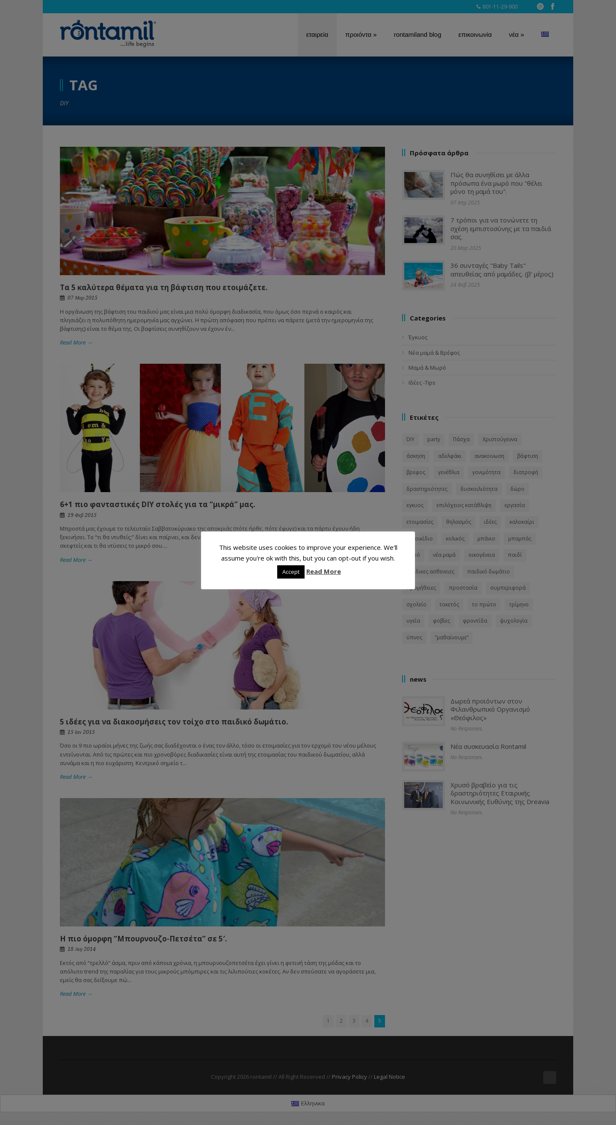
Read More (323, 571)
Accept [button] (290, 572)
